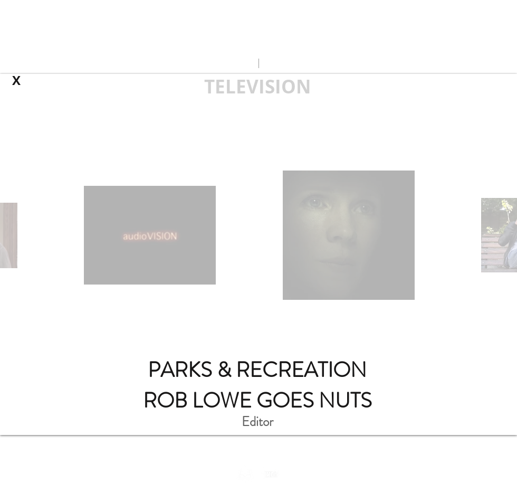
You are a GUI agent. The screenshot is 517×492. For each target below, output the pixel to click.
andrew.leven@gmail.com (258, 42)
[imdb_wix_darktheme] (271, 474)
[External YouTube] (258, 222)
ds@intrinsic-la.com (233, 452)
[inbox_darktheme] (245, 474)
